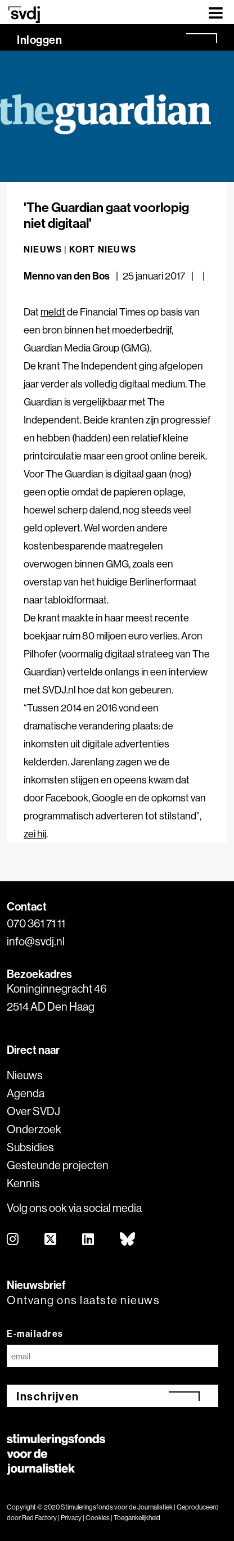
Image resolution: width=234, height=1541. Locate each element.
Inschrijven (47, 1396)
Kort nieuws (102, 249)
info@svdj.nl (36, 941)
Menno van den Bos (67, 275)
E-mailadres (35, 1333)
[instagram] (13, 1240)
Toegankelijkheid (137, 1517)
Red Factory (39, 1517)
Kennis (23, 1183)
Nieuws (25, 1075)
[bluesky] (128, 1240)
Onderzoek (34, 1129)
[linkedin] (88, 1240)
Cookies (98, 1517)
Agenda (25, 1093)
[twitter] (50, 1240)
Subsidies (30, 1147)
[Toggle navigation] (215, 12)
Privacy (71, 1517)
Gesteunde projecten (58, 1165)
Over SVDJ (33, 1111)
